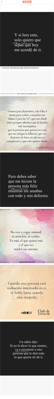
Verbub (27, 2)
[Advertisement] (27, 81)
